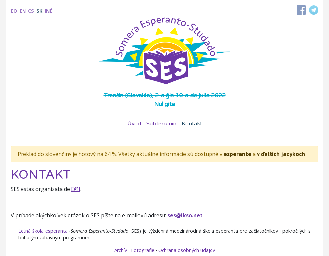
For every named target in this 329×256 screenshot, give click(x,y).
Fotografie (142, 250)
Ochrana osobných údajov (186, 250)
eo (14, 11)
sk (39, 11)
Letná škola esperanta (43, 231)
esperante (237, 154)
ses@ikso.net (185, 215)
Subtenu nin (161, 123)
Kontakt (192, 123)
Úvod (134, 123)
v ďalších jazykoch (281, 154)
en (23, 11)
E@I (75, 188)
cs (31, 11)
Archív (120, 250)
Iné (48, 11)
